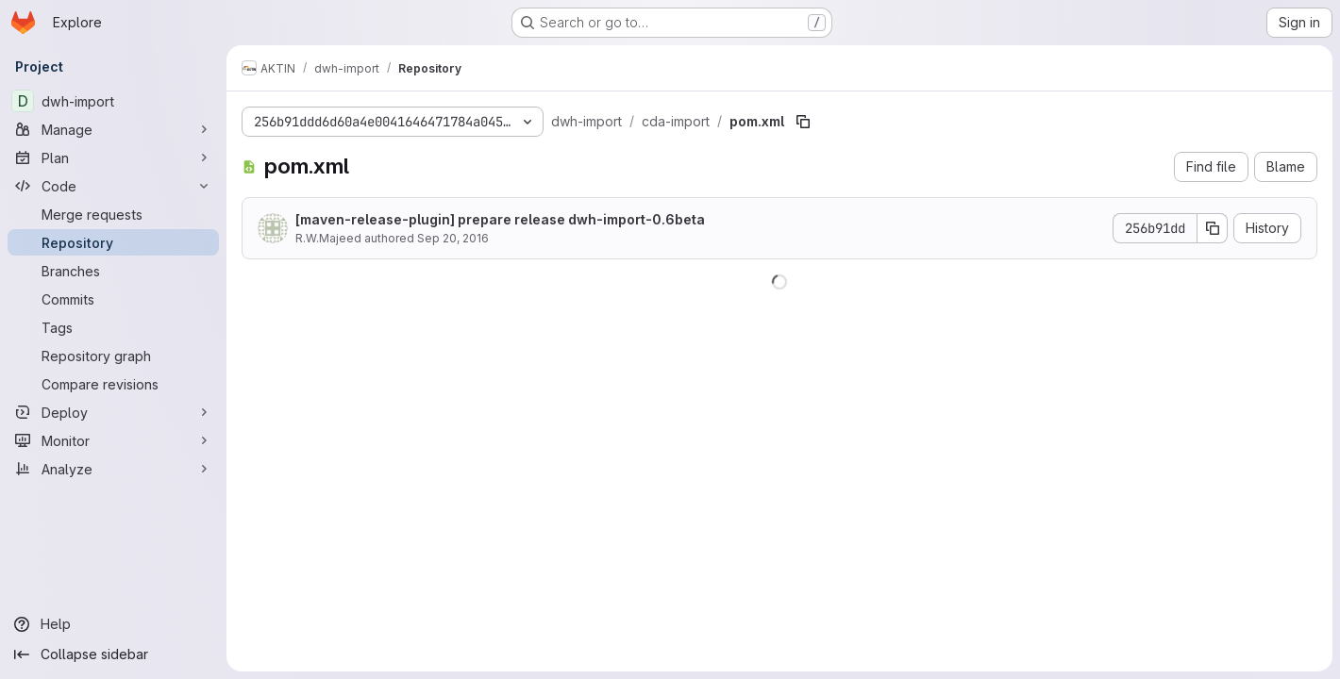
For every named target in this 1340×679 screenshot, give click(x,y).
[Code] (113, 186)
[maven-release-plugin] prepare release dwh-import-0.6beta (500, 219)
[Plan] (113, 157)
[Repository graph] (113, 355)
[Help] (113, 624)
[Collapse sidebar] (113, 654)
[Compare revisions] (113, 384)
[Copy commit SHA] (1213, 228)
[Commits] (113, 299)
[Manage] (113, 129)
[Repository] (113, 242)
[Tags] (113, 327)
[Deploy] (113, 412)
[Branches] (113, 270)
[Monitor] (113, 440)
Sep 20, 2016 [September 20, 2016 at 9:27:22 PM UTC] (453, 238)
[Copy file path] (803, 122)
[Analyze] (113, 468)
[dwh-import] (113, 101)
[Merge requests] (113, 214)
